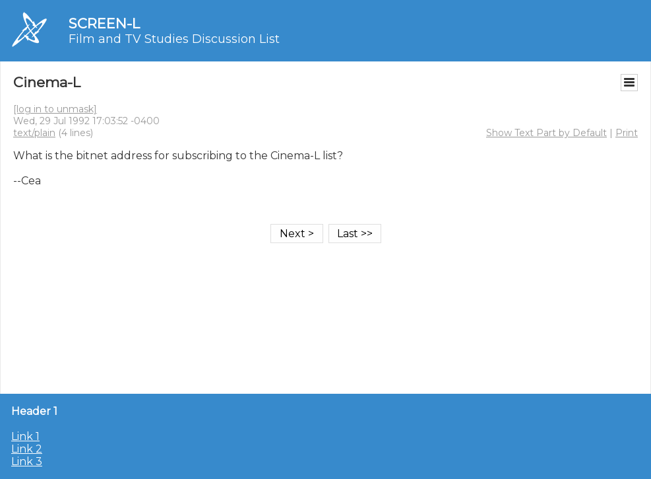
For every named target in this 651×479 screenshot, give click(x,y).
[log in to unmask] (55, 109)
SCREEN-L (104, 23)
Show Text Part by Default (546, 133)
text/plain (34, 133)
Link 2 (26, 449)
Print (626, 133)
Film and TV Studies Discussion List (174, 39)
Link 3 (26, 461)
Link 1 (25, 436)
